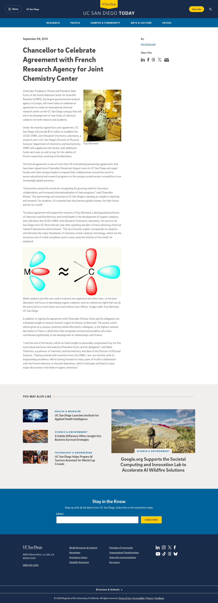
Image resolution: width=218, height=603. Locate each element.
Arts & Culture (141, 22)
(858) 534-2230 (31, 565)
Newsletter (74, 552)
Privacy (149, 598)
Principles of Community (121, 547)
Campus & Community (105, 22)
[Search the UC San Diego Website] (210, 9)
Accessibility (139, 598)
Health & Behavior (68, 411)
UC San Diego (32, 9)
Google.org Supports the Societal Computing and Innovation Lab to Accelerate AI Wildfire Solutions (153, 464)
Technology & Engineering (73, 452)
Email (60, 513)
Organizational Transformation (124, 552)
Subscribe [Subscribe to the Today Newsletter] (196, 9)
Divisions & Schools (109, 589)
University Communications (122, 557)
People (75, 22)
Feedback (159, 598)
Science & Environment (153, 451)
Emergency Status (78, 557)
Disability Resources (79, 562)
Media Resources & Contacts (83, 547)
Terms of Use (125, 598)
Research (53, 22)
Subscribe (151, 519)
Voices (167, 22)
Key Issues (114, 562)
